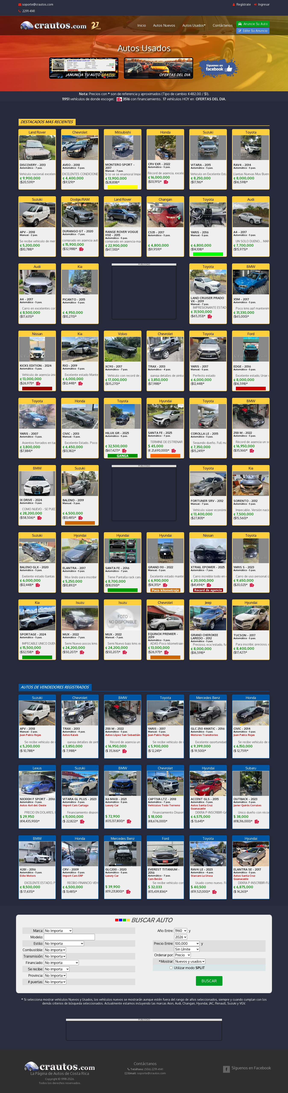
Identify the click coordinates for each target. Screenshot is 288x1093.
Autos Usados (194, 25)
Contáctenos (223, 25)
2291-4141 (26, 11)
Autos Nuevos (164, 25)
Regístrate (242, 4)
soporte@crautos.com (35, 4)
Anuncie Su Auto (253, 24)
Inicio (141, 25)
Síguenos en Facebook (251, 1067)
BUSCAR (209, 980)
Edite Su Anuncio (253, 30)
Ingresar (262, 4)
